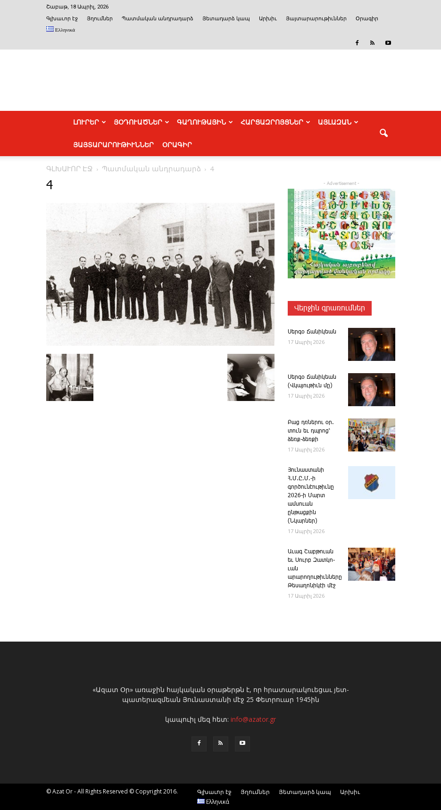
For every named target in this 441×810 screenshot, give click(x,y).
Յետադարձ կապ (226, 19)
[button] (384, 133)
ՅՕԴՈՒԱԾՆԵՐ (141, 122)
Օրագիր (367, 19)
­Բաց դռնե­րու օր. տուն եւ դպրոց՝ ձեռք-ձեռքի (311, 431)
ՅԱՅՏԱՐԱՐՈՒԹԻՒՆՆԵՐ (113, 145)
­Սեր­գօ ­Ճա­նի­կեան (312, 331)
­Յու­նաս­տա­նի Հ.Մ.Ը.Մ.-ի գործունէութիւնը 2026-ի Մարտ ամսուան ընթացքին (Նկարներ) (311, 496)
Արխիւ (268, 19)
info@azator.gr (253, 719)
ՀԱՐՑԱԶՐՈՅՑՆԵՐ (275, 122)
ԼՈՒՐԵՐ (89, 122)
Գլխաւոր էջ (62, 19)
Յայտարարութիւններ (316, 19)
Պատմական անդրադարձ (157, 19)
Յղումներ (100, 19)
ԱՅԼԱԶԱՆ (338, 122)
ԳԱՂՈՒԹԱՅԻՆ (205, 122)
